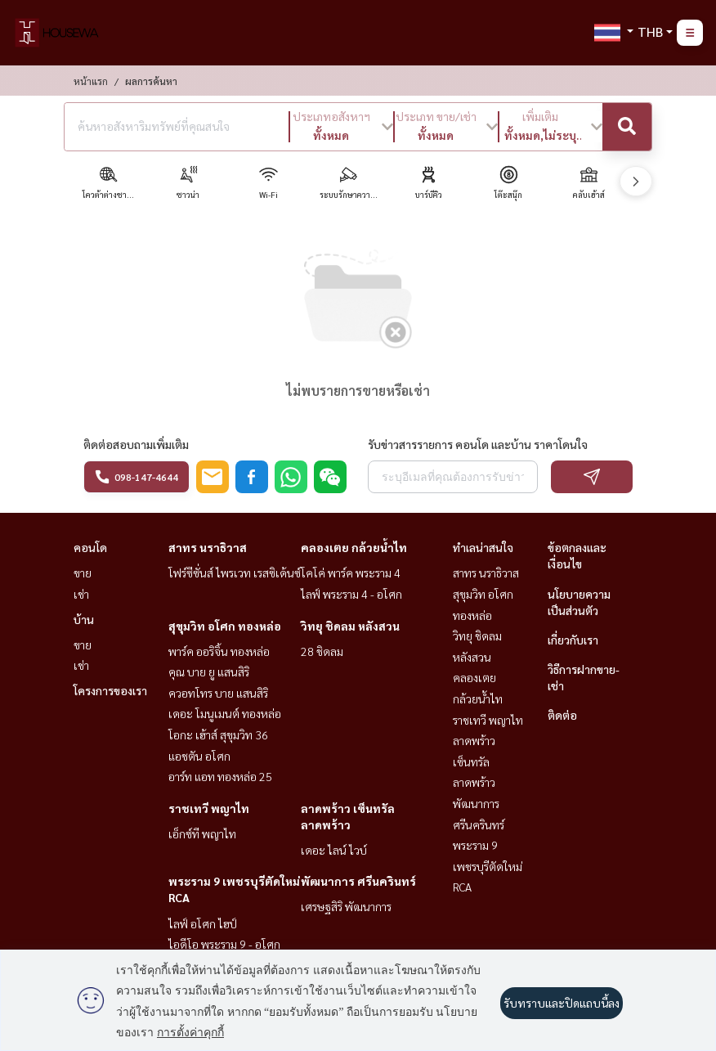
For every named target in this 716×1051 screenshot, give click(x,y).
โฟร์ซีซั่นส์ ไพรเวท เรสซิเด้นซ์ (234, 572)
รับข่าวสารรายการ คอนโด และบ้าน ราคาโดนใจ (478, 444)
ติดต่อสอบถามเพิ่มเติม (136, 444)
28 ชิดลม (322, 651)
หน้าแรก (91, 81)
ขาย (83, 572)
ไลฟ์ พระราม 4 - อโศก (351, 593)
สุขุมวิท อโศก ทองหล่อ (224, 625)
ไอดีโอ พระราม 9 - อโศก (224, 943)
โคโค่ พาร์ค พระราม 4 (351, 572)
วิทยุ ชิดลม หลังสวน (350, 625)
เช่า (81, 593)
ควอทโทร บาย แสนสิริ (218, 692)
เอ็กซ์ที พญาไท (202, 833)
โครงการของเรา (110, 690)
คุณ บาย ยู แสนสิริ (208, 671)
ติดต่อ (562, 714)
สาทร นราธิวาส (207, 547)
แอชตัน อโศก (199, 755)
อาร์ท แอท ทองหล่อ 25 (220, 776)
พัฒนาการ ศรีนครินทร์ (358, 881)
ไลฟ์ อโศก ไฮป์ (202, 923)
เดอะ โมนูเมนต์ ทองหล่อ (224, 713)
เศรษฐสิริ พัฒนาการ (346, 906)
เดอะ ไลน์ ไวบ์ (334, 849)
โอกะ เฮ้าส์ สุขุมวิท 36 (218, 734)
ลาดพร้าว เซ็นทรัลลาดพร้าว (474, 761)
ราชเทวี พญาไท (208, 808)
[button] (341, 126)
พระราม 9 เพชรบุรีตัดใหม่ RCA (487, 866)
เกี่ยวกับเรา (573, 639)
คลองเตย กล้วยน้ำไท (354, 547)
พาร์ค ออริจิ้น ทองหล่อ (219, 651)
